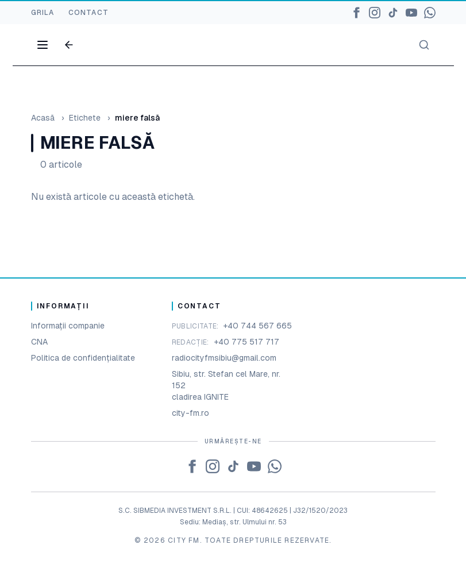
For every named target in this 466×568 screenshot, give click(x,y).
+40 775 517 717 (246, 341)
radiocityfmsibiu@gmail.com (224, 357)
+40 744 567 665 (257, 325)
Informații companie (68, 325)
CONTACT (88, 13)
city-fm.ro (190, 413)
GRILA (43, 13)
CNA (39, 341)
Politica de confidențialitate (83, 357)
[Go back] (69, 44)
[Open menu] (42, 44)
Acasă (43, 117)
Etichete (85, 117)
